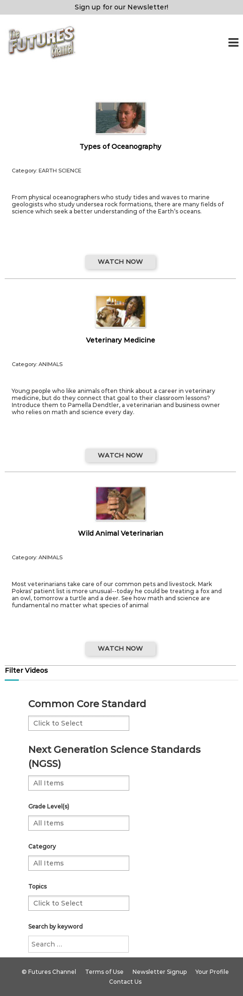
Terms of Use (104, 971)
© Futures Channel (49, 971)
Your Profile (212, 971)
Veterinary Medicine (120, 340)
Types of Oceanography (120, 146)
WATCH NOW (120, 261)
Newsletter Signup (160, 971)
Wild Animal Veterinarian (120, 533)
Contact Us (125, 981)
